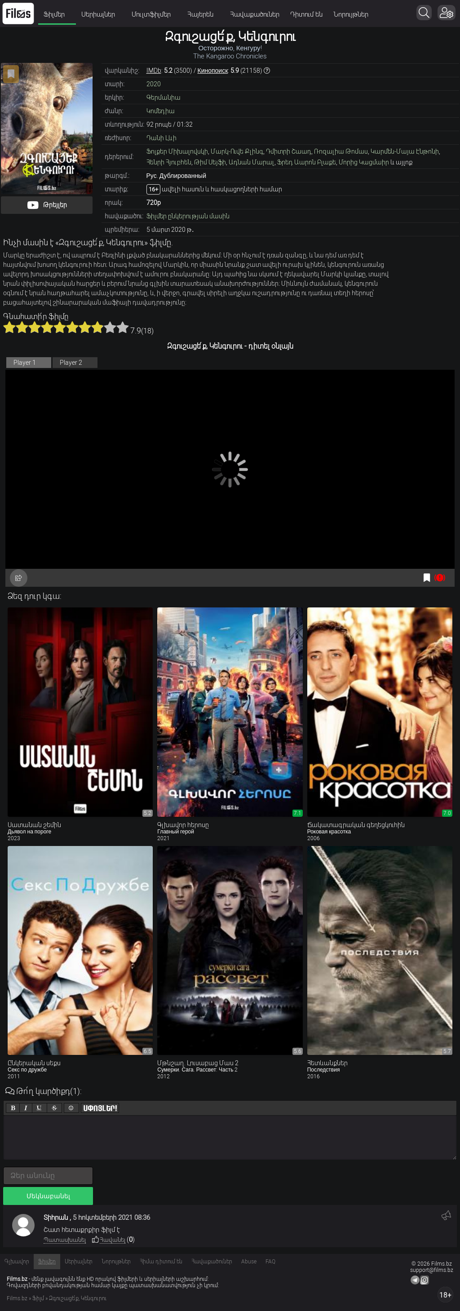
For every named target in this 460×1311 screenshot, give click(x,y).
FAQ (270, 1261)
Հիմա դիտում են (161, 1261)
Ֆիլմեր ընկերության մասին (188, 216)
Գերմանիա (163, 97)
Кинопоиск (213, 70)
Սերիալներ (101, 14)
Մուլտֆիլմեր (154, 14)
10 (122, 327)
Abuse (249, 1261)
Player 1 (24, 362)
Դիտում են (306, 14)
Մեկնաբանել (48, 1196)
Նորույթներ (350, 14)
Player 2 (71, 362)
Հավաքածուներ (254, 14)
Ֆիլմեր (57, 14)
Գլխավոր (16, 1261)
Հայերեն (203, 14)
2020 (153, 84)
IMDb (153, 70)
